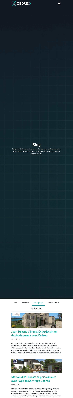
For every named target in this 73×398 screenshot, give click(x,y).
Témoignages (38, 303)
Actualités (25, 303)
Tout (15, 303)
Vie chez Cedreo (36, 308)
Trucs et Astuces (53, 303)
